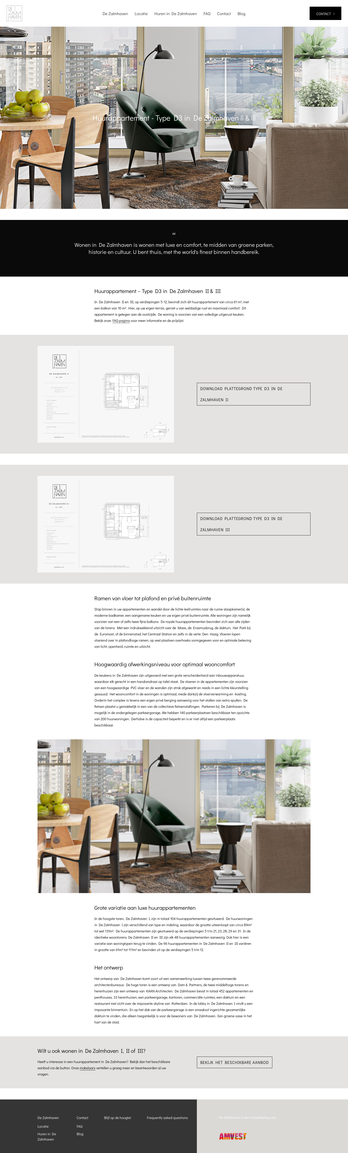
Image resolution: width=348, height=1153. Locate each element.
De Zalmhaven (48, 1117)
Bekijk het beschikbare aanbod (234, 1062)
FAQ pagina (121, 320)
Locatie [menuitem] (141, 13)
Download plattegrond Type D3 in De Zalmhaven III (241, 524)
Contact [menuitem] (224, 13)
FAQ (80, 1126)
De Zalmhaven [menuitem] (115, 13)
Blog (80, 1133)
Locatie (43, 1126)
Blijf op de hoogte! (117, 1117)
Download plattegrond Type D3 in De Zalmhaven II (241, 394)
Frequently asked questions (167, 1117)
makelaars (87, 1067)
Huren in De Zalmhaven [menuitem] (175, 13)
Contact (82, 1117)
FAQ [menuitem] (207, 13)
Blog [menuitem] (241, 13)
